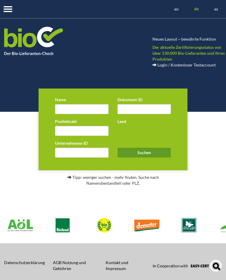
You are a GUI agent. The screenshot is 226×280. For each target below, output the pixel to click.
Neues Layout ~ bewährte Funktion (184, 38)
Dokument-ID (129, 99)
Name (60, 99)
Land (121, 121)
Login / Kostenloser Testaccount (184, 64)
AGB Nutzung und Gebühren (69, 265)
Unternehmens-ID (71, 143)
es (216, 8)
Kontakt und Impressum (117, 265)
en (176, 8)
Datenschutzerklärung (24, 262)
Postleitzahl (66, 121)
